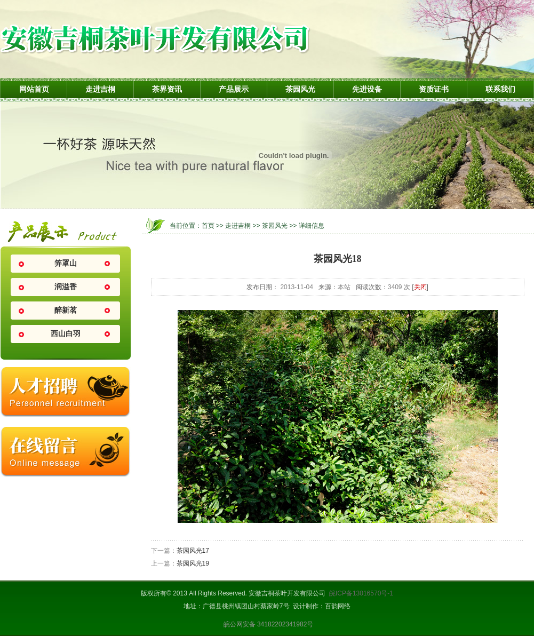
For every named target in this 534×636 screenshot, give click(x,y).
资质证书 (434, 89)
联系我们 (500, 89)
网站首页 (34, 89)
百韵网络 (337, 606)
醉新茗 (65, 310)
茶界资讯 (167, 89)
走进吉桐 (100, 89)
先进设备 (367, 89)
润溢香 (65, 287)
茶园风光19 (193, 563)
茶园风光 (300, 89)
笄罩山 (65, 263)
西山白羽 (66, 334)
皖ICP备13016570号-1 (361, 593)
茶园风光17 (193, 550)
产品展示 (234, 89)
